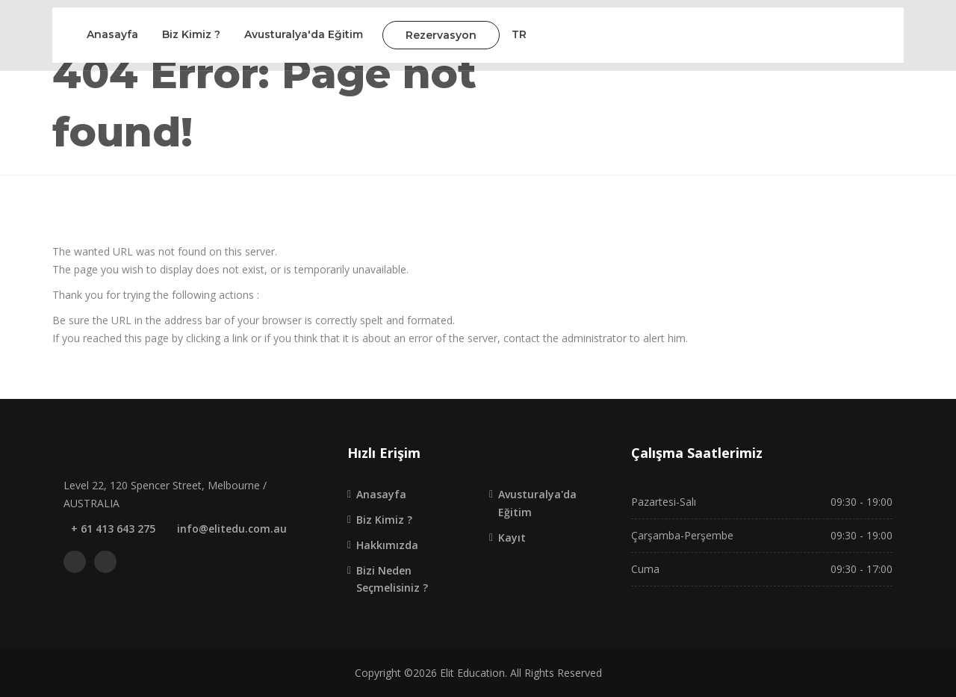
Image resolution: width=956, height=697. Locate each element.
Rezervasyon (441, 35)
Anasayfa (112, 34)
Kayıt (512, 537)
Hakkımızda (387, 545)
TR (519, 34)
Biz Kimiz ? (191, 34)
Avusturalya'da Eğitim (303, 34)
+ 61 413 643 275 (113, 528)
